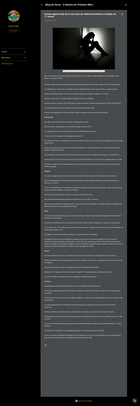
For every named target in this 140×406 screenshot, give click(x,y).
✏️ (134, 400)
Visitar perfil (14, 31)
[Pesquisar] (126, 5)
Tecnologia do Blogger (83, 401)
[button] (122, 14)
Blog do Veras (14, 26)
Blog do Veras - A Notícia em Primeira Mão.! (69, 4)
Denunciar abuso (7, 64)
